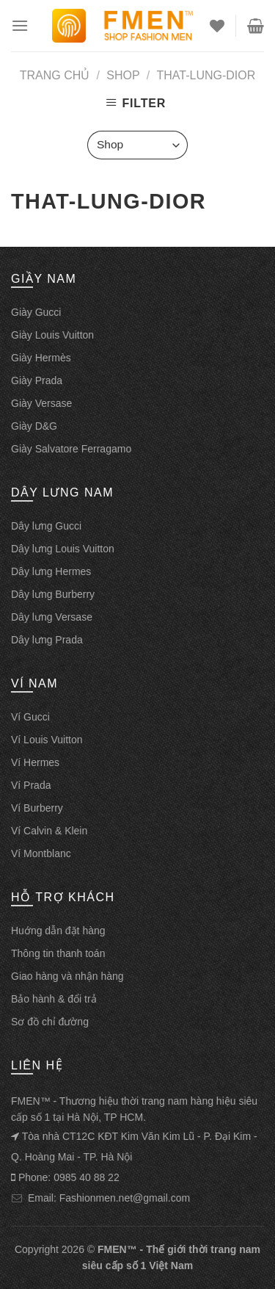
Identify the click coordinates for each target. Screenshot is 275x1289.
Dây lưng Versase (51, 617)
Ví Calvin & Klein (49, 831)
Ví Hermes (35, 762)
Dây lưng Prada (47, 640)
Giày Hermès (41, 358)
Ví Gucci (30, 717)
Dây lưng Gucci (46, 526)
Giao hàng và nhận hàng (67, 976)
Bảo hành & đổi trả (54, 999)
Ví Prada (31, 785)
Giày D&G (34, 426)
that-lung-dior (206, 75)
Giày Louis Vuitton (52, 335)
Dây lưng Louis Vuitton (62, 549)
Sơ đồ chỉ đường (50, 1022)
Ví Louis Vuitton (47, 739)
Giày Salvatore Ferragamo (71, 449)
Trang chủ (55, 75)
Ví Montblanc (41, 853)
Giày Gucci (36, 312)
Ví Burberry (37, 808)
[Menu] (20, 25)
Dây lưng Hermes (51, 571)
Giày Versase (41, 403)
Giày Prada (36, 380)
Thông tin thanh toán (58, 953)
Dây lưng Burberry (53, 594)
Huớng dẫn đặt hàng (58, 930)
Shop (122, 75)
